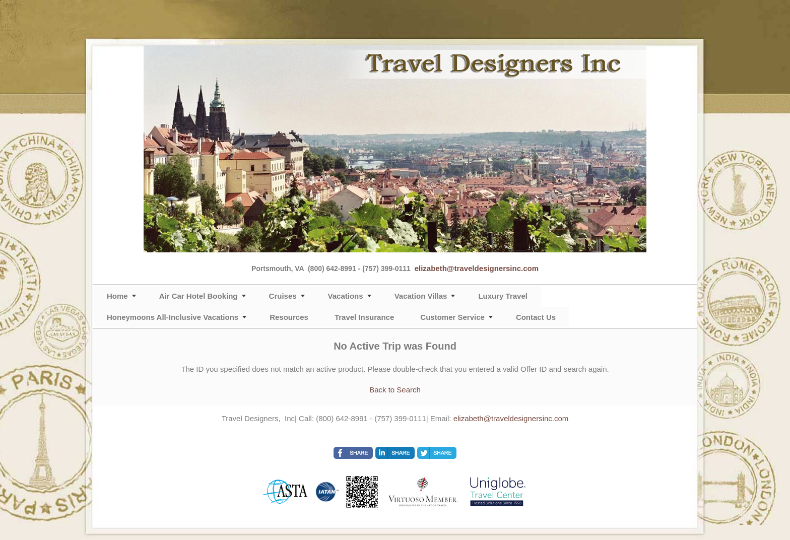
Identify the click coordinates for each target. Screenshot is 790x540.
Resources (289, 317)
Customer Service (452, 317)
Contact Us (536, 317)
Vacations (345, 296)
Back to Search (395, 389)
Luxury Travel (503, 296)
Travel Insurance (364, 317)
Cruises (283, 296)
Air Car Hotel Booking (198, 296)
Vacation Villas (420, 296)
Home (117, 296)
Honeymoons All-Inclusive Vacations (172, 317)
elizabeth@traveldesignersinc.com (477, 268)
